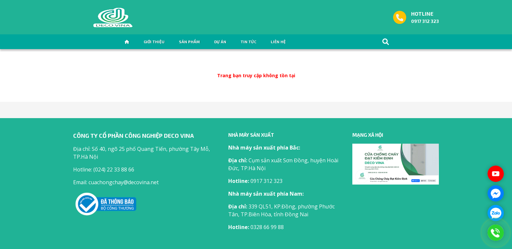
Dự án (220, 41)
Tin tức (248, 41)
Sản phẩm (189, 41)
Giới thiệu (154, 41)
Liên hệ (278, 41)
